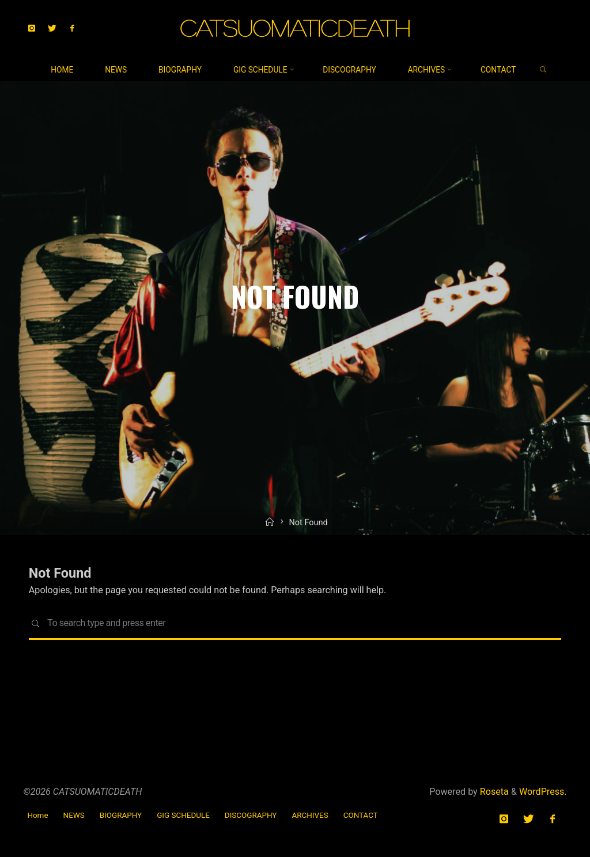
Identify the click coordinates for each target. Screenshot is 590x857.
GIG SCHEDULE (183, 815)
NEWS (74, 815)
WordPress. (543, 791)
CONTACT (360, 815)
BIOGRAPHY (121, 815)
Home (37, 815)
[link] (543, 70)
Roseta (493, 791)
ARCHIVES (310, 815)
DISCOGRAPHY (251, 815)
